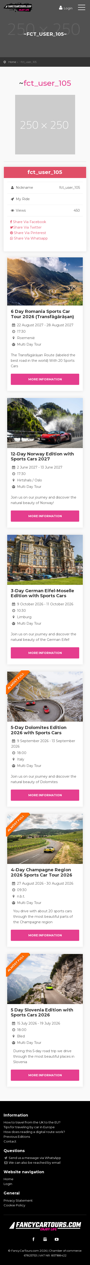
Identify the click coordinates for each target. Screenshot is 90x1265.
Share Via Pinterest (28, 233)
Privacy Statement (18, 1200)
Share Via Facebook (28, 222)
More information (45, 379)
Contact (10, 1141)
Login (65, 8)
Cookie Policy (14, 1205)
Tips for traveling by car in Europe (29, 1127)
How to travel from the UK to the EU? (32, 1122)
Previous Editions (17, 1136)
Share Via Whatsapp (29, 238)
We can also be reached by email (32, 1162)
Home (12, 62)
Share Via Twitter (26, 227)
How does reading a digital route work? (34, 1132)
